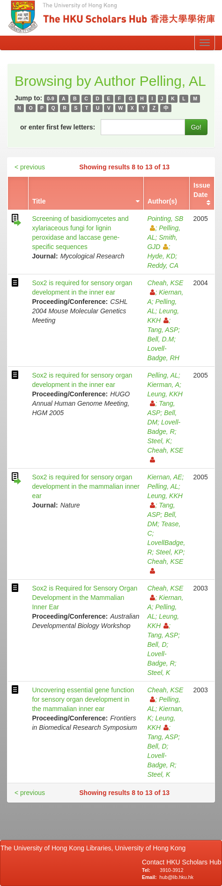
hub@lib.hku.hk (176, 877)
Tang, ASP (162, 329)
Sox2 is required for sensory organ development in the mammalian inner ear (86, 486)
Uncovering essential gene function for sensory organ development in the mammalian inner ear (83, 699)
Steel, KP (169, 552)
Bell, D (156, 644)
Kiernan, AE (164, 477)
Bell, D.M (160, 339)
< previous (30, 167)
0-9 (50, 98)
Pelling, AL (162, 375)
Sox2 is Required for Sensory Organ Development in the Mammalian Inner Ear (84, 597)
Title (39, 201)
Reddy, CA (162, 265)
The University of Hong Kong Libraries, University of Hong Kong (94, 848)
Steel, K (158, 441)
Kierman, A (163, 384)
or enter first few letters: (57, 127)
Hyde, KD (161, 256)
